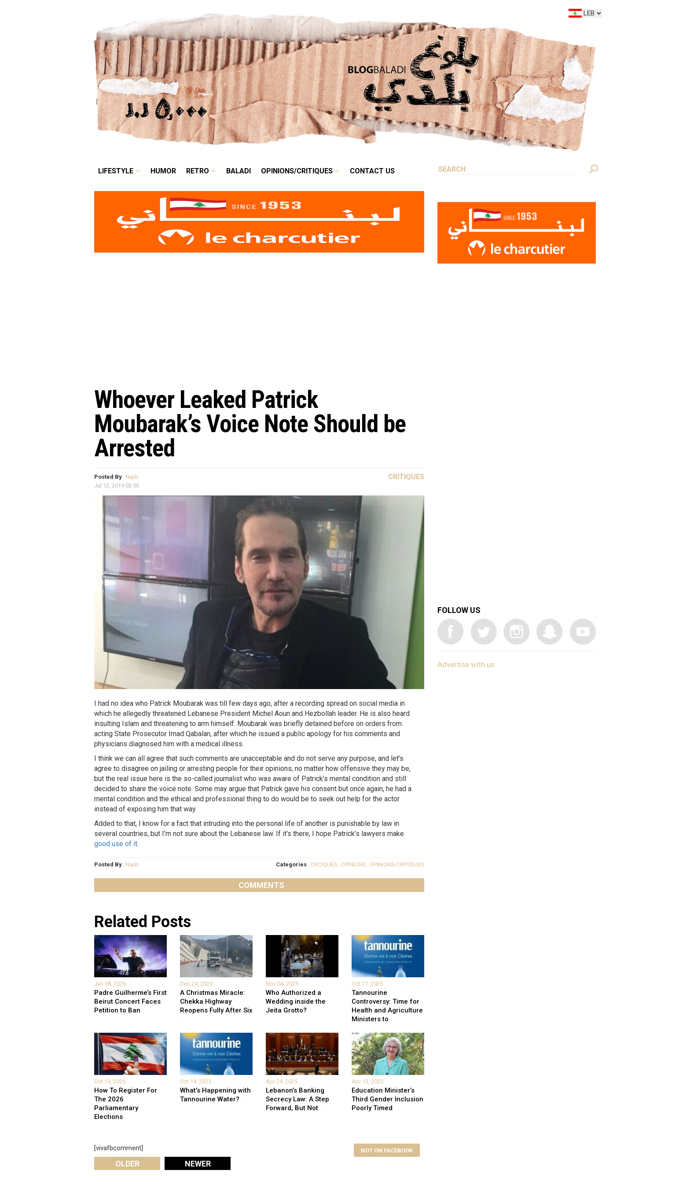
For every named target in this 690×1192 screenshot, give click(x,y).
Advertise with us (466, 664)
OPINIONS (353, 864)
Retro (197, 171)
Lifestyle (115, 171)
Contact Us (372, 171)
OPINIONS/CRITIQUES (397, 864)
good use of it (115, 844)
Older (127, 1163)
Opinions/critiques (297, 171)
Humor (163, 171)
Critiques (406, 477)
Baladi (238, 171)
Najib (132, 476)
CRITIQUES (324, 864)
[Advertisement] (259, 315)
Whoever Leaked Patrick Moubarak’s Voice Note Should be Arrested (250, 423)
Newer (198, 1163)
